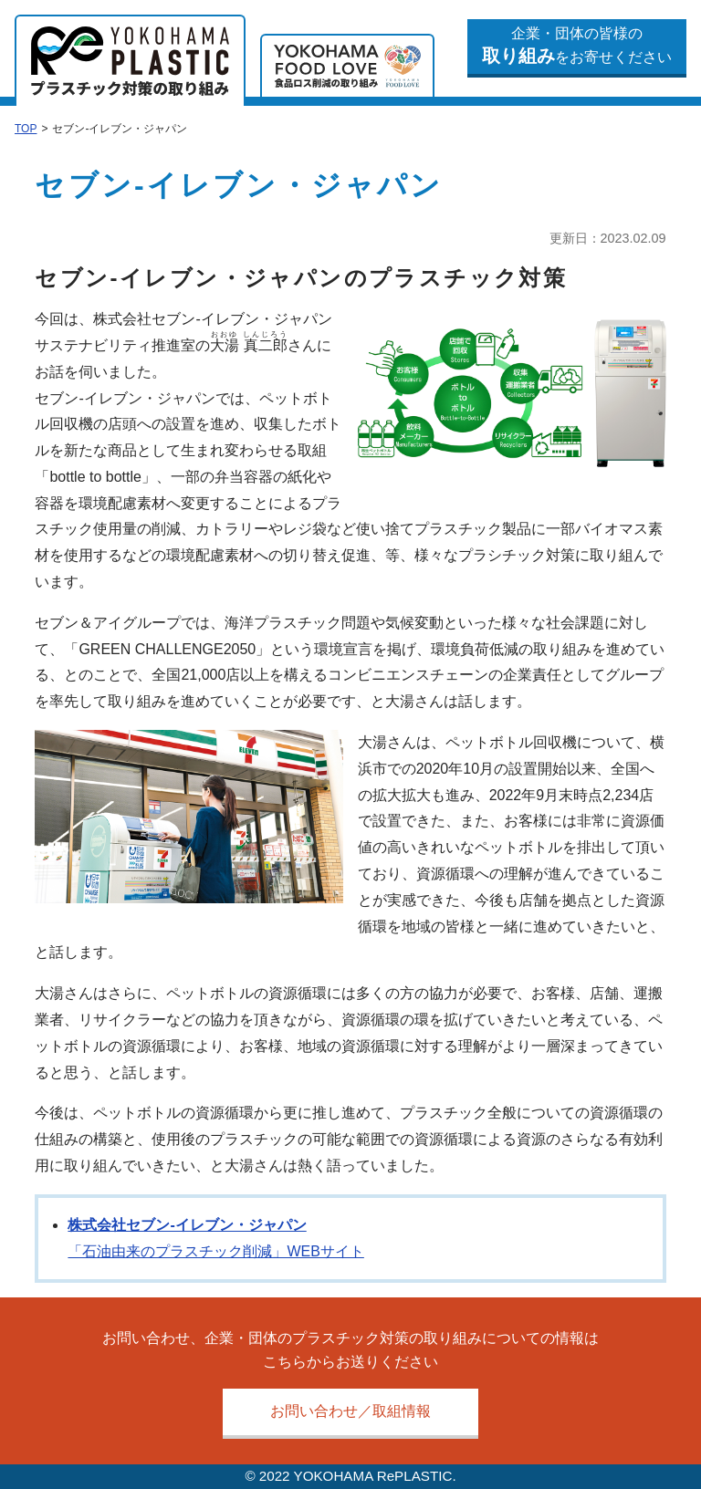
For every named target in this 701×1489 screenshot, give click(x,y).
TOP (26, 128)
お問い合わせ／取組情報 (350, 1411)
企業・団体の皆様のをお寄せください (577, 46)
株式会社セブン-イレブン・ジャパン (187, 1225)
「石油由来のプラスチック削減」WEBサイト (215, 1251)
